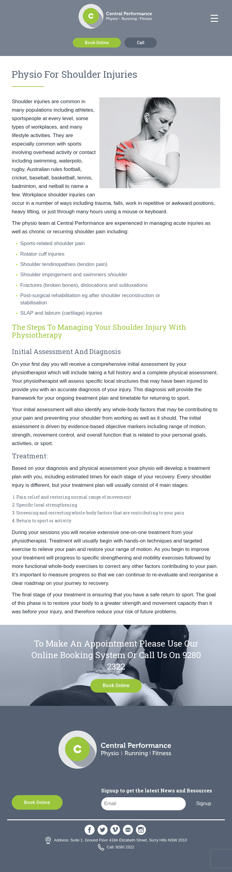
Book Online (97, 42)
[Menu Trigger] (214, 18)
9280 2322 (125, 847)
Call (140, 42)
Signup (203, 803)
